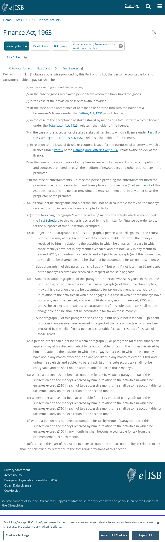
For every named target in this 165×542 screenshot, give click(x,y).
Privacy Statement (17, 470)
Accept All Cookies (114, 537)
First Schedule (49, 220)
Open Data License (17, 485)
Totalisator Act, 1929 (63, 125)
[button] (148, 7)
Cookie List (12, 490)
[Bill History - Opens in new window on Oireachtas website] (60, 46)
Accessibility (13, 475)
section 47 (143, 185)
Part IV (58, 150)
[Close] (158, 524)
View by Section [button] (17, 46)
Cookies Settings (17, 537)
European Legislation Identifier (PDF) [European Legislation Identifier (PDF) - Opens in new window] (30, 480)
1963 (29, 20)
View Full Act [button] (40, 46)
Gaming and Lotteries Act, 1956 (61, 138)
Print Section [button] (70, 68)
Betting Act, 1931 (90, 113)
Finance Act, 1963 (49, 20)
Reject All (145, 537)
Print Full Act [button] (13, 57)
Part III (152, 132)
